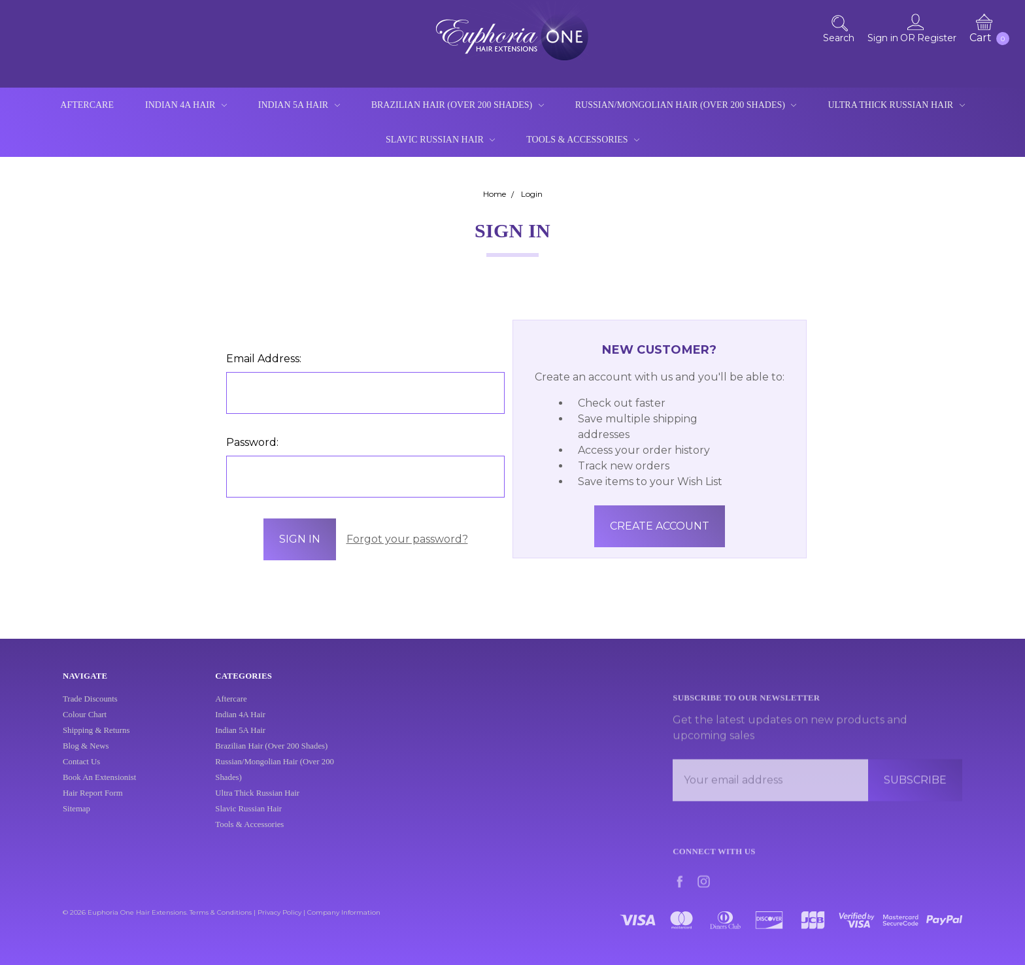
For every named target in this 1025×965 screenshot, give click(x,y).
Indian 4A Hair (186, 105)
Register (936, 38)
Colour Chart (85, 724)
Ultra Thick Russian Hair (896, 105)
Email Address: (263, 358)
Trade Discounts (90, 708)
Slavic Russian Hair (440, 139)
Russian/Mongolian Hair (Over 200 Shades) (686, 105)
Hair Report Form (93, 802)
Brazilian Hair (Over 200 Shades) (457, 105)
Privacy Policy (279, 912)
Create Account (659, 526)
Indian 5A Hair (299, 105)
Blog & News (86, 755)
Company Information (343, 912)
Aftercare (87, 105)
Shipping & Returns (96, 740)
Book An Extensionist (99, 787)
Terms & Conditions (221, 912)
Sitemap (76, 818)
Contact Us (81, 771)
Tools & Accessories (582, 139)
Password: (252, 442)
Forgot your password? (407, 539)
